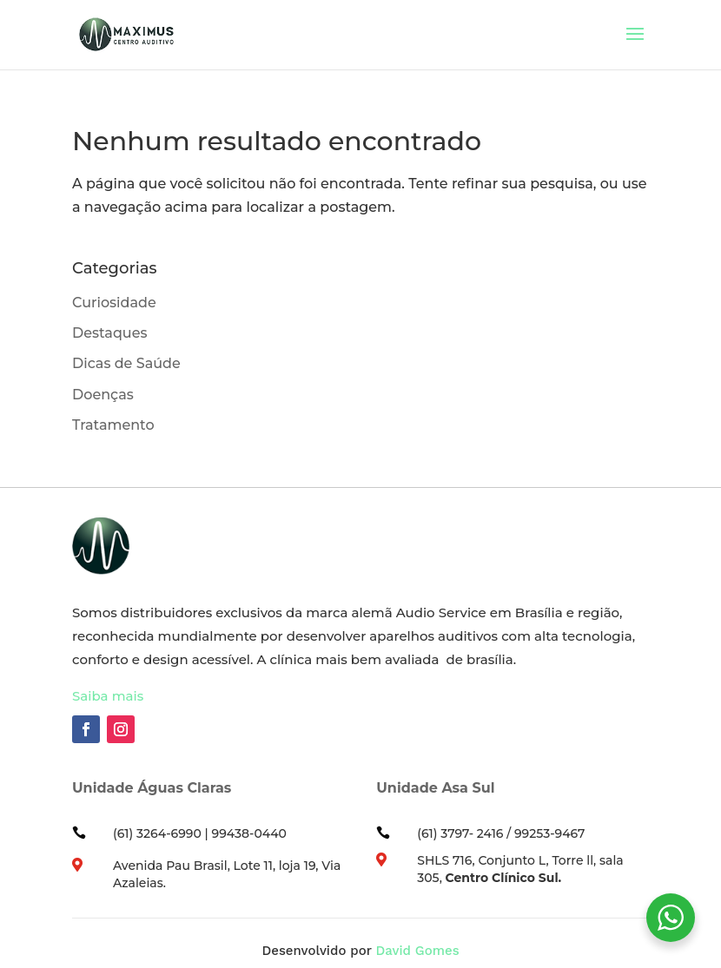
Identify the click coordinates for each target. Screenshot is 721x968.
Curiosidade (114, 302)
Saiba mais (107, 696)
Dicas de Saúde (126, 363)
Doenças (103, 394)
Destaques (109, 333)
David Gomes (417, 950)
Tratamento (113, 425)
